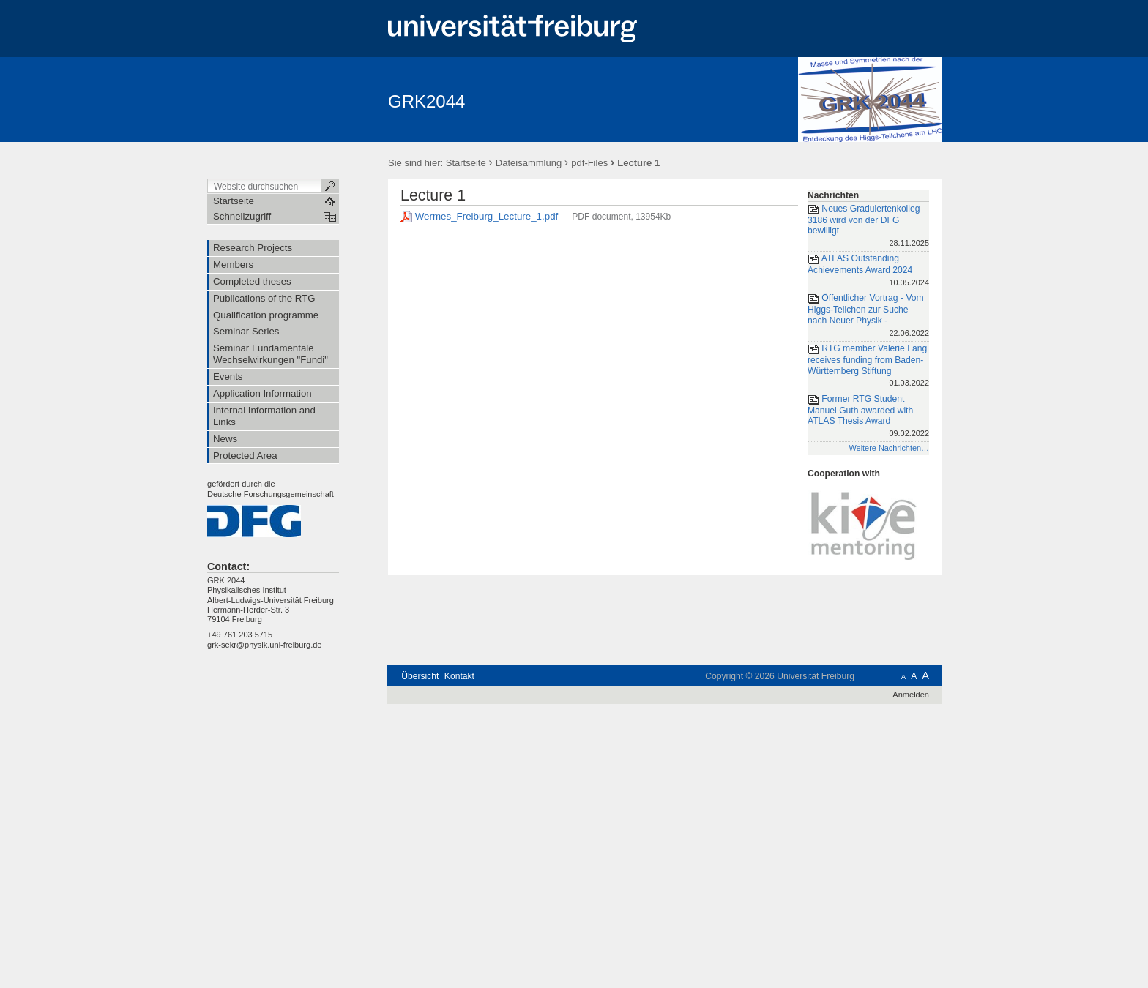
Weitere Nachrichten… (889, 448)
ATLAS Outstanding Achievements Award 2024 (868, 271)
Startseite (466, 162)
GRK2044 (426, 101)
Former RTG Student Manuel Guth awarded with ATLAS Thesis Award (868, 417)
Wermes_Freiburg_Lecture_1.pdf (480, 216)
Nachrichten (833, 195)
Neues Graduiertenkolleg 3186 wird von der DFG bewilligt (868, 226)
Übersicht (420, 676)
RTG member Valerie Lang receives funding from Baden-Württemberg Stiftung (868, 366)
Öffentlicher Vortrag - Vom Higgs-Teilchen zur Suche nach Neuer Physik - (868, 316)
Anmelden (910, 694)
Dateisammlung (529, 162)
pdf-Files (589, 162)
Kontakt (459, 676)
